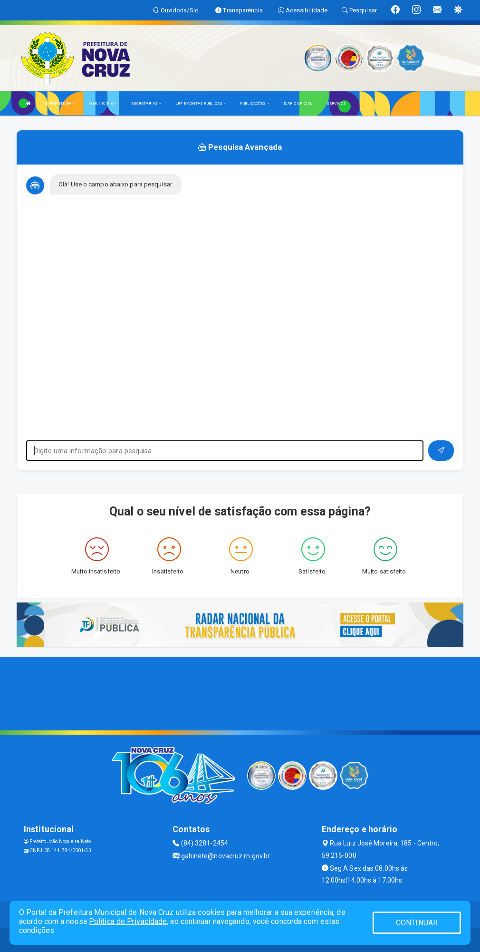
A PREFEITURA (60, 103)
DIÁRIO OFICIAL (298, 103)
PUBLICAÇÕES (254, 103)
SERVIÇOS (336, 103)
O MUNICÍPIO (103, 103)
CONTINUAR (417, 922)
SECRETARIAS (146, 103)
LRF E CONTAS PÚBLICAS (200, 103)
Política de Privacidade (128, 921)
